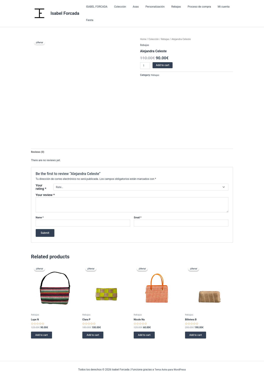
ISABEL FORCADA (96, 6)
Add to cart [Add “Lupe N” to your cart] (42, 336)
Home (143, 39)
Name (40, 218)
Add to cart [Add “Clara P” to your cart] (94, 336)
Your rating (41, 187)
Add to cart (162, 65)
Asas (132, 6)
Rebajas (170, 6)
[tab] (38, 152)
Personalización (150, 6)
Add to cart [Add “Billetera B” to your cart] (196, 336)
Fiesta (89, 20)
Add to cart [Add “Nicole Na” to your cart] (145, 336)
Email (137, 218)
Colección (118, 6)
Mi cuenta (215, 6)
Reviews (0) (38, 152)
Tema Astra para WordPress (170, 369)
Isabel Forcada (65, 13)
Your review (45, 195)
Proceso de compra (192, 6)
